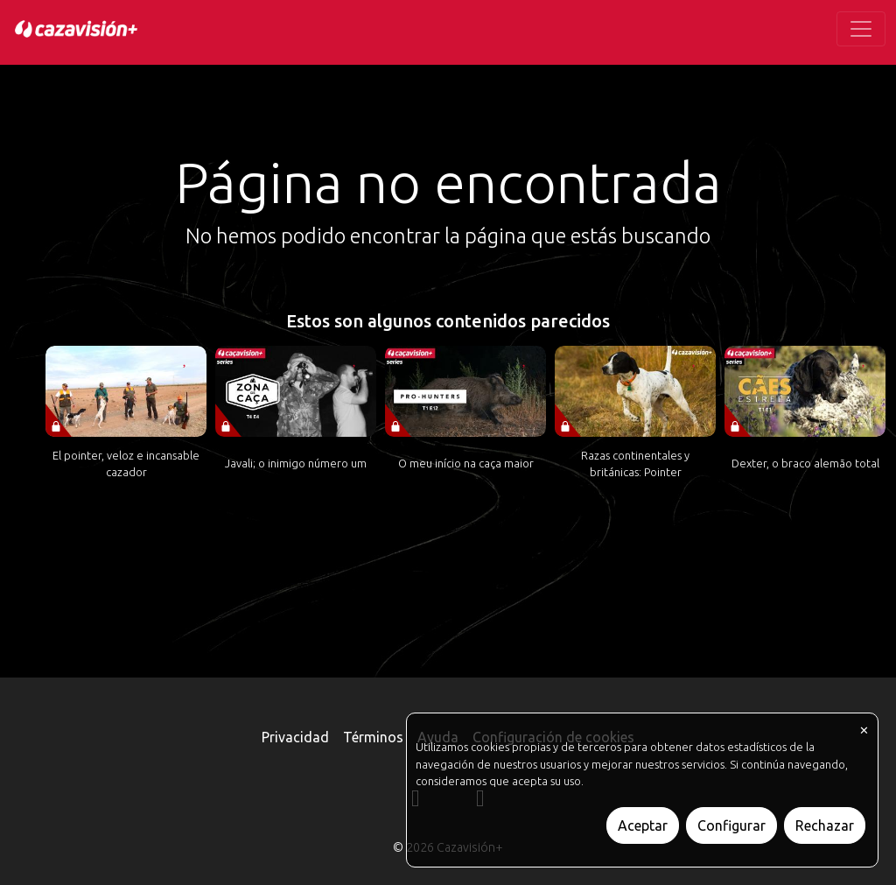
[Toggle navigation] (861, 28)
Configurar (731, 825)
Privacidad (295, 737)
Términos (373, 737)
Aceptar (643, 825)
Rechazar (824, 825)
